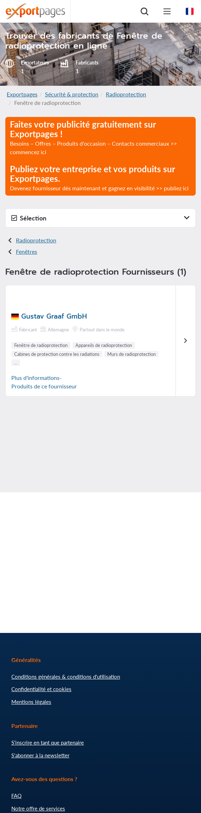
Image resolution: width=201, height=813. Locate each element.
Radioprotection (126, 94)
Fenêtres (26, 251)
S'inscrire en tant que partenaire (47, 742)
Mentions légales (31, 702)
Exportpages (22, 94)
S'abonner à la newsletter (40, 755)
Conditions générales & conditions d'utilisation (65, 676)
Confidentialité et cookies (41, 689)
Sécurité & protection (71, 94)
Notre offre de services (38, 808)
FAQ (16, 795)
